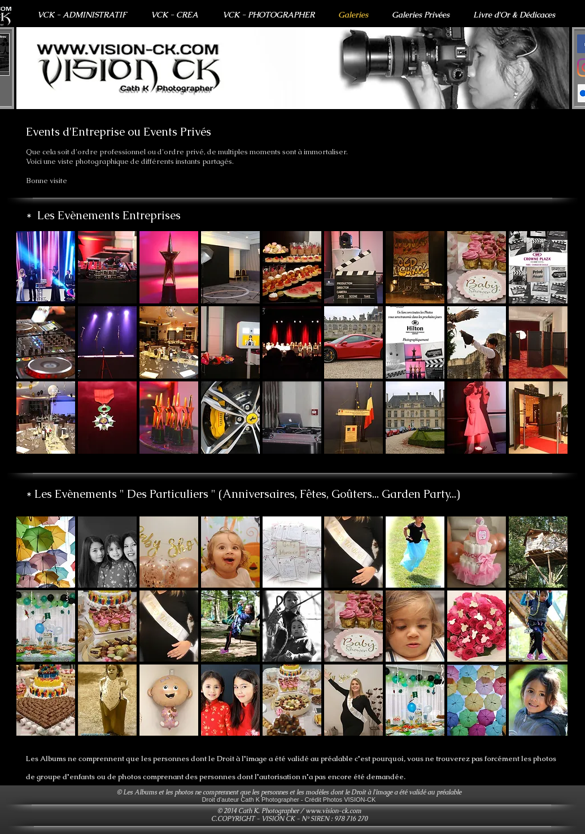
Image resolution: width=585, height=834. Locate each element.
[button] (292, 68)
